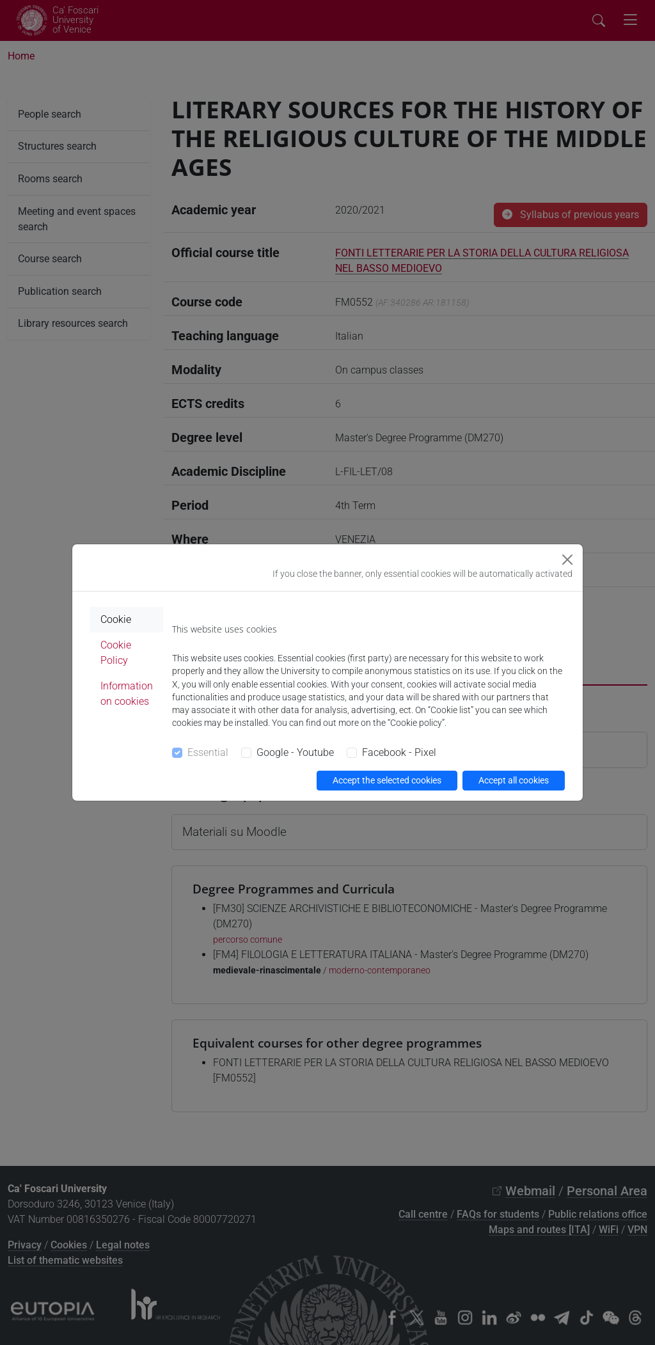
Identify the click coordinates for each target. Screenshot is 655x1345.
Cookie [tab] (115, 619)
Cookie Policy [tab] (115, 652)
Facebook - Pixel (399, 752)
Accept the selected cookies (387, 780)
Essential (207, 752)
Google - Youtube (295, 752)
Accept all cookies (513, 780)
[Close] (567, 559)
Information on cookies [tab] (126, 693)
